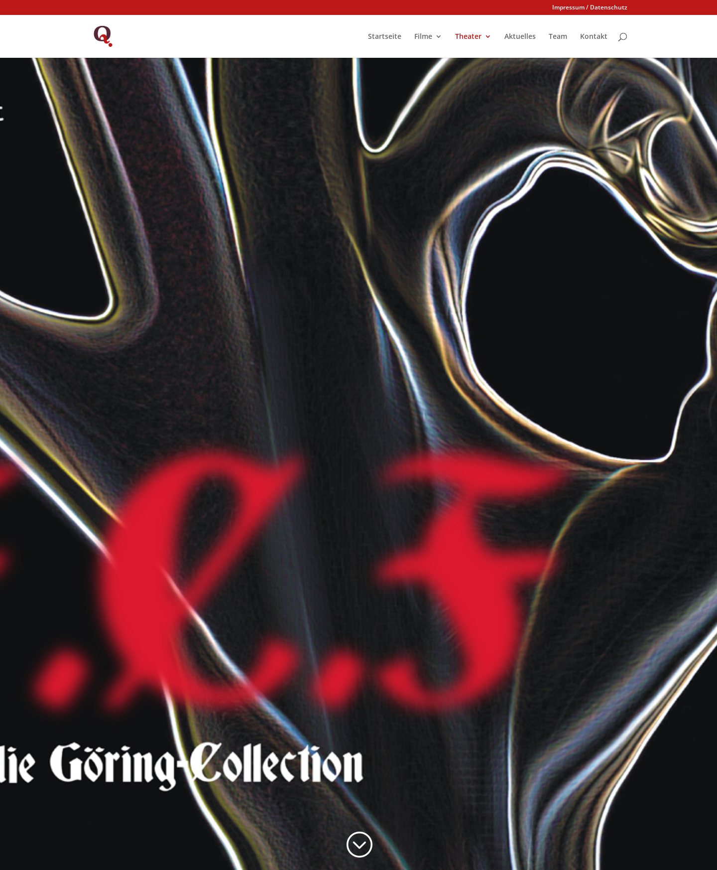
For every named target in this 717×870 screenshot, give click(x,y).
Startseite (384, 37)
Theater (468, 37)
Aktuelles (520, 37)
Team (558, 37)
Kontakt (593, 37)
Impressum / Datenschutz (589, 7)
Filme (423, 37)
